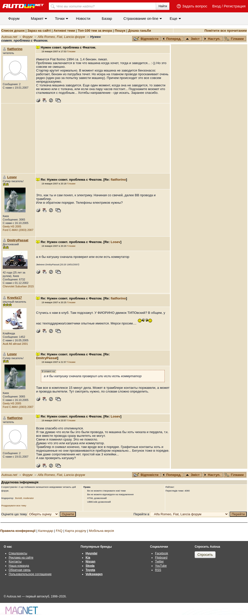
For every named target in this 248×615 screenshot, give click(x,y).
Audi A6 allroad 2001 (15, 343)
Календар (45, 531)
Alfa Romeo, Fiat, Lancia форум (61, 37)
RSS (158, 570)
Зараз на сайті (39, 30)
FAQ (59, 531)
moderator (28, 498)
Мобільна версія (101, 531)
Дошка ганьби (139, 30)
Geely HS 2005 (12, 226)
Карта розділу (75, 531)
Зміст (192, 39)
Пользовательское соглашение (30, 574)
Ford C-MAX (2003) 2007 (18, 229)
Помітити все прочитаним (225, 30)
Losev (12, 177)
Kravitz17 (14, 297)
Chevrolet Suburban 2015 (18, 286)
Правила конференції (17, 531)
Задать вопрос (194, 6)
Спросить (205, 555)
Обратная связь (20, 570)
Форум (14, 18)
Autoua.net (9, 37)
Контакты (15, 561)
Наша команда (19, 565)
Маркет (37, 18)
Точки (59, 18)
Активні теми (64, 30)
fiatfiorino (14, 49)
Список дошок (13, 30)
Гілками (234, 39)
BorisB (18, 498)
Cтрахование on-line (141, 18)
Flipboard (161, 557)
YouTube (161, 565)
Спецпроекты (18, 553)
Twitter (159, 561)
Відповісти (146, 39)
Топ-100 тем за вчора (95, 30)
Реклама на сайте (21, 557)
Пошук (120, 30)
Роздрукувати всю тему (13, 505)
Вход (216, 6)
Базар (107, 18)
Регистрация (235, 6)
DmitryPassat (17, 240)
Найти (162, 6)
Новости (83, 18)
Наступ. (212, 39)
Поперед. (172, 39)
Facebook (161, 553)
